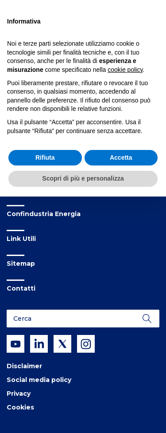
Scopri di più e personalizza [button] (83, 178)
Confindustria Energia (44, 214)
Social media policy (39, 380)
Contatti (21, 288)
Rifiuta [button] (45, 157)
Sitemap (21, 264)
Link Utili (21, 239)
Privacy (19, 394)
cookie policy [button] (125, 69)
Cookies (20, 407)
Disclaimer (24, 366)
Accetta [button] (121, 157)
